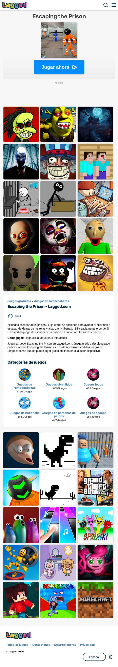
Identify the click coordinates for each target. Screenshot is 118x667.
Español (94, 657)
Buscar (106, 5)
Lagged (15, 5)
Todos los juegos (17, 645)
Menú (114, 5)
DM (111, 657)
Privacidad (87, 645)
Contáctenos (41, 645)
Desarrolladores (65, 645)
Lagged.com (19, 635)
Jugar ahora (55, 67)
